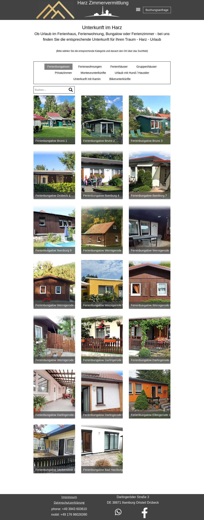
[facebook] (144, 513)
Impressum (69, 497)
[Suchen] (71, 90)
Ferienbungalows (58, 66)
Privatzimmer (63, 72)
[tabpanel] (102, 38)
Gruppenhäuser (146, 66)
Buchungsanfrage (157, 10)
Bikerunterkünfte (120, 79)
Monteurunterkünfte (93, 72)
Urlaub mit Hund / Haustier (132, 72)
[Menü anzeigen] (138, 9)
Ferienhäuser (119, 66)
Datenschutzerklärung (69, 502)
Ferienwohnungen (90, 66)
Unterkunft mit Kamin (87, 79)
